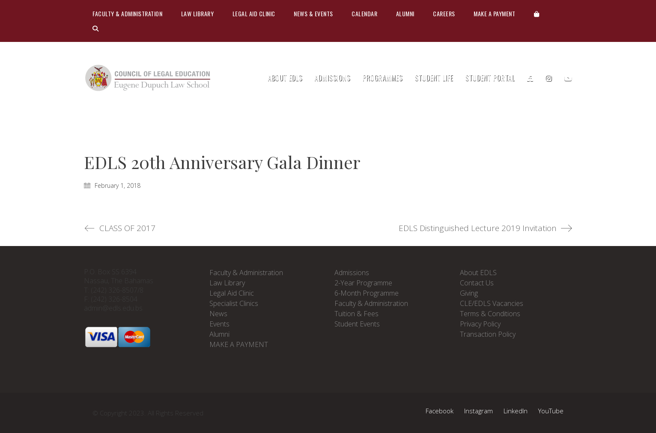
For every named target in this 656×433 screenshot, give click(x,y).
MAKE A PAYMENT (238, 344)
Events (219, 324)
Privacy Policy (480, 324)
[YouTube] (551, 411)
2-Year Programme (363, 283)
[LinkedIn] (516, 411)
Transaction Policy (488, 334)
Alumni (405, 13)
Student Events (357, 324)
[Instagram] (478, 411)
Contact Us (477, 283)
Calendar (364, 13)
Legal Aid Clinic (254, 13)
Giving (469, 293)
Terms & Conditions (490, 313)
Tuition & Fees (356, 313)
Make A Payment (494, 13)
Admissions (351, 272)
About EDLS (478, 272)
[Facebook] (439, 411)
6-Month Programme (366, 293)
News (218, 313)
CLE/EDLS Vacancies (491, 303)
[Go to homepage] (148, 78)
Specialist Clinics (233, 303)
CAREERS (444, 13)
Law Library (197, 13)
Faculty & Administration (127, 13)
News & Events (313, 13)
